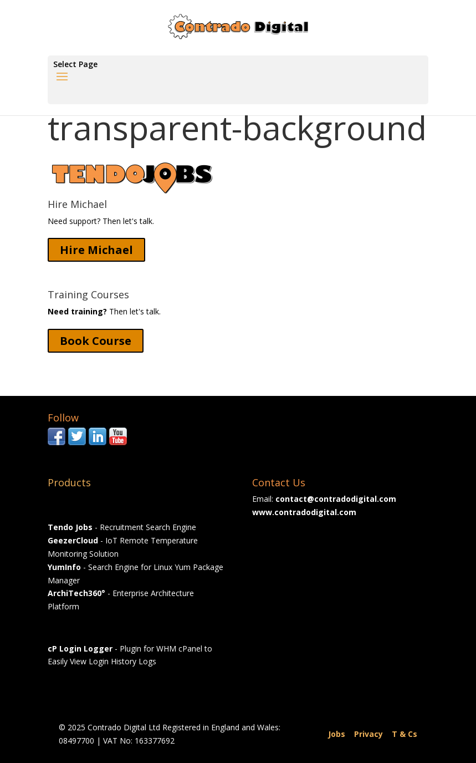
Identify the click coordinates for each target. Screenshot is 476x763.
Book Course (95, 340)
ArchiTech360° (76, 593)
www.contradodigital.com (304, 512)
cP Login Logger (80, 648)
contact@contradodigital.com (335, 499)
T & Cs (404, 734)
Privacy (368, 734)
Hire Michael (96, 249)
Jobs (336, 734)
